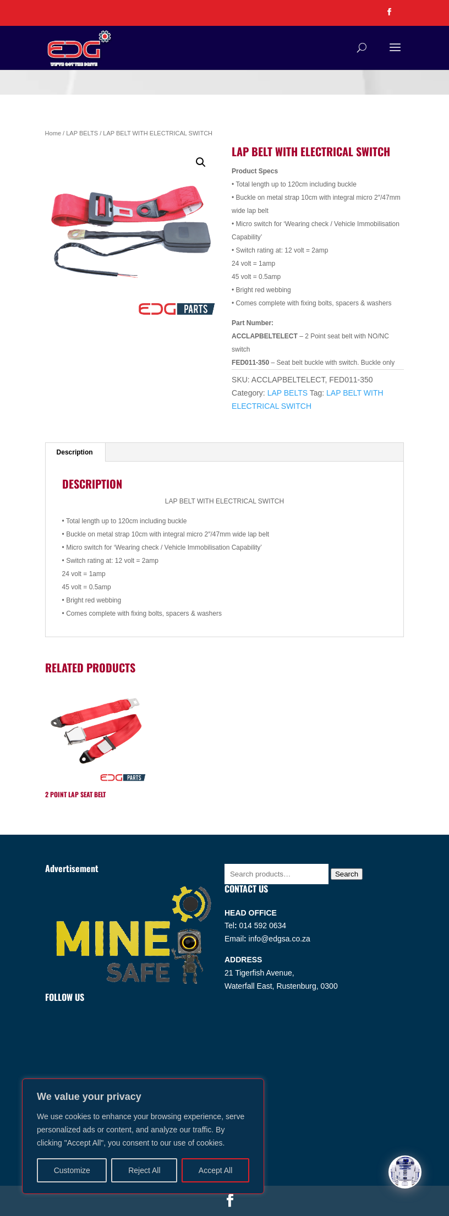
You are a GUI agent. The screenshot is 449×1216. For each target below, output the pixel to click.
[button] (201, 162)
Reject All (144, 1170)
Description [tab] (75, 452)
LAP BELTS (82, 133)
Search (346, 874)
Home (53, 133)
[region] (143, 1136)
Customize (72, 1170)
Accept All (215, 1170)
